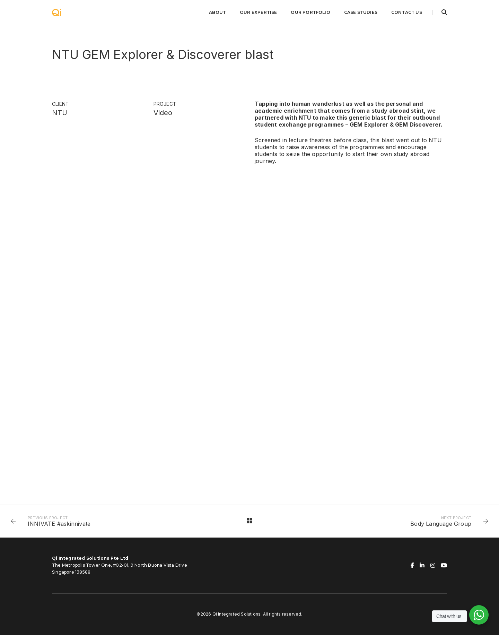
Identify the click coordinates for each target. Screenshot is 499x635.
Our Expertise (258, 12)
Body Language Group (440, 523)
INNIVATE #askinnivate (59, 523)
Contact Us (406, 12)
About (217, 12)
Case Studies (360, 12)
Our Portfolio (310, 12)
